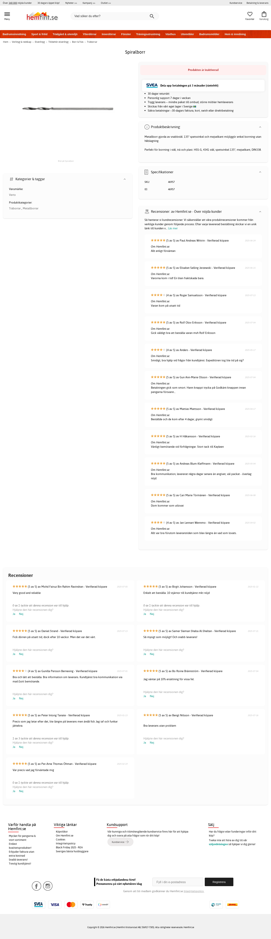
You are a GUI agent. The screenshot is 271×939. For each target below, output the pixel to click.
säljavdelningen (218, 844)
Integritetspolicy (65, 843)
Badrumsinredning (14, 34)
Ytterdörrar (89, 34)
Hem (5, 41)
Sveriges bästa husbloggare (72, 851)
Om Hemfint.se (64, 835)
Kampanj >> (89, 2)
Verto (12, 195)
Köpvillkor (62, 831)
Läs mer (173, 228)
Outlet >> (106, 2)
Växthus (170, 34)
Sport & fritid (39, 34)
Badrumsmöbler (209, 34)
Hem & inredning (235, 34)
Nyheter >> (71, 2)
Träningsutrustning (148, 34)
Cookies (60, 839)
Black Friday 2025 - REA (69, 847)
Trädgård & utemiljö (65, 34)
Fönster (126, 34)
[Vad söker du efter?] (115, 16)
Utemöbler (187, 34)
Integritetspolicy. (194, 891)
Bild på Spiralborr (66, 161)
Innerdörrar (109, 34)
